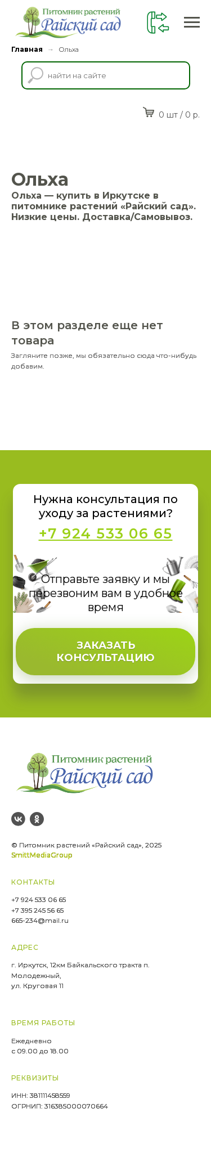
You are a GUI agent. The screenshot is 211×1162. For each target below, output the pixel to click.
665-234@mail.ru (40, 920)
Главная (27, 49)
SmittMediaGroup (41, 855)
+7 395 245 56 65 (37, 910)
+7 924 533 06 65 (38, 899)
